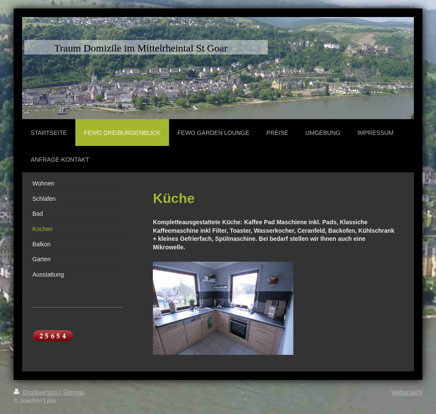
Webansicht (406, 392)
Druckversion (36, 392)
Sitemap (73, 392)
